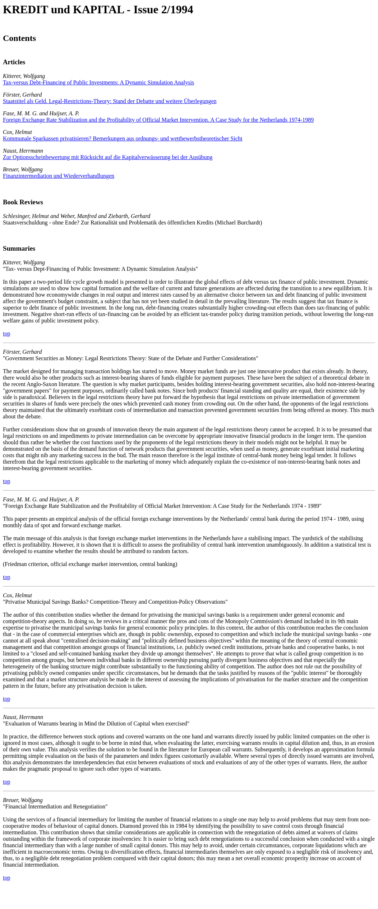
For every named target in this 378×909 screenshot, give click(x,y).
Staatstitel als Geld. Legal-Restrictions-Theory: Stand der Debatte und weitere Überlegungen (109, 101)
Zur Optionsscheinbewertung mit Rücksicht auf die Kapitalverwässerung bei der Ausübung (107, 157)
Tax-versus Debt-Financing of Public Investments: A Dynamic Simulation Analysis (98, 82)
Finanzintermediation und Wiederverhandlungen (58, 176)
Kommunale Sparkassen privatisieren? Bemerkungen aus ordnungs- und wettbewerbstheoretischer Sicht (122, 138)
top (6, 333)
